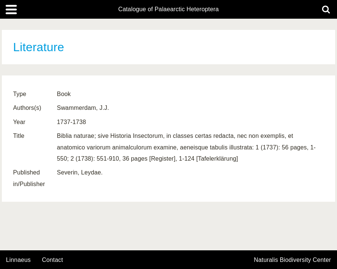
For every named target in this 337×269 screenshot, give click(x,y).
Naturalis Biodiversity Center (292, 260)
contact (52, 260)
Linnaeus (18, 260)
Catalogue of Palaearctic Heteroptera (168, 9)
